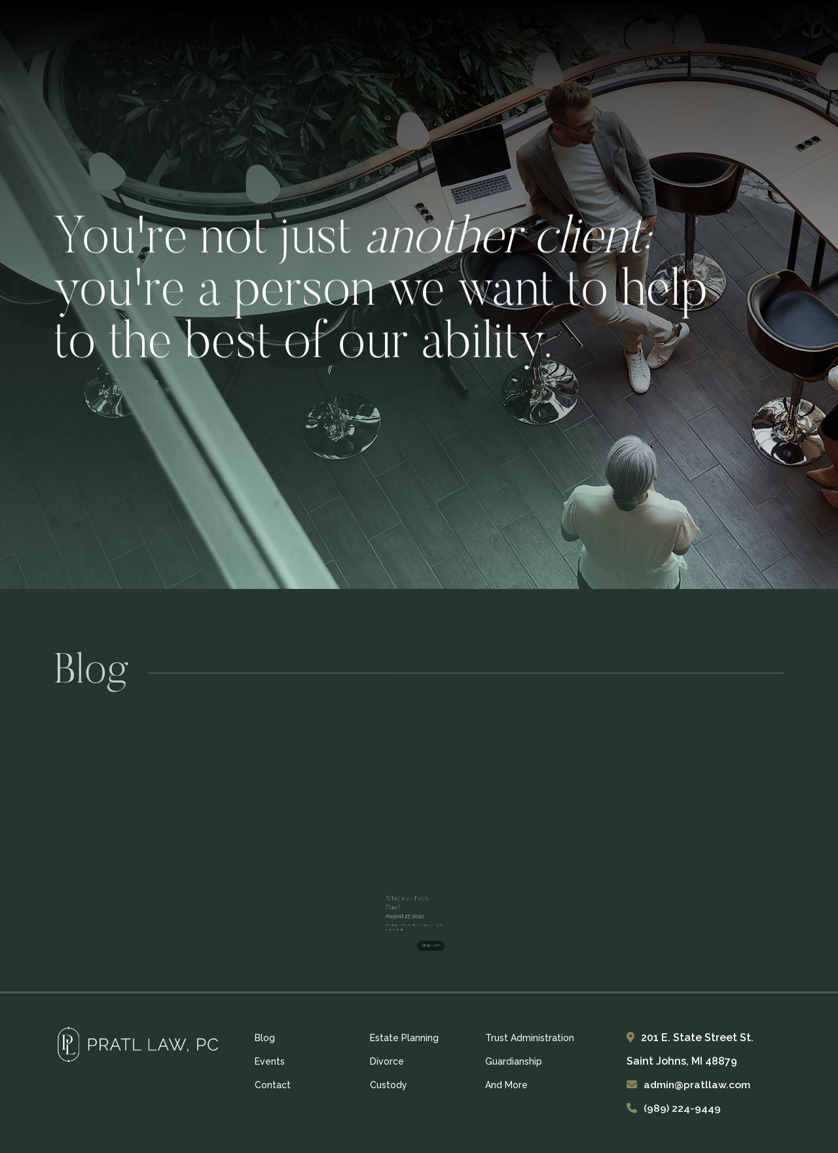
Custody (388, 1085)
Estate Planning (404, 1038)
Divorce (387, 1061)
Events (506, 46)
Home (360, 46)
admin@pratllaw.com (698, 1084)
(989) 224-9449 (682, 1108)
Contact (273, 1085)
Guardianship (513, 1061)
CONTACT (716, 46)
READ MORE (424, 930)
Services (592, 46)
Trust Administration (529, 1038)
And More (506, 1085)
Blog (430, 46)
